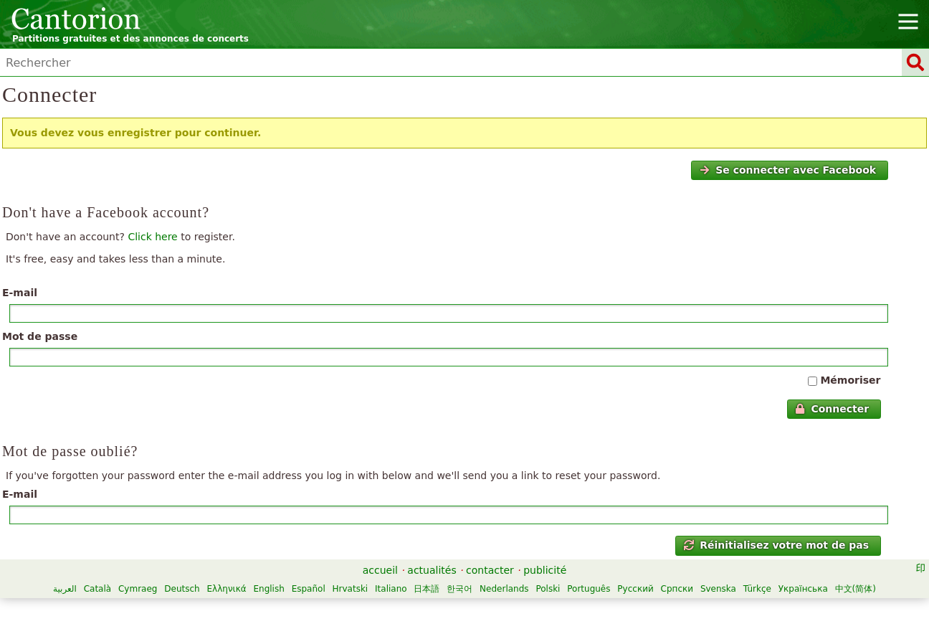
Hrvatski (350, 589)
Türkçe (757, 589)
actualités (431, 570)
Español (308, 589)
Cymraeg (137, 589)
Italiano (391, 589)
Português (588, 589)
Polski (547, 589)
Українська (803, 589)
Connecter (832, 409)
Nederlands (504, 589)
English (268, 589)
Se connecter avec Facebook (788, 170)
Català (97, 589)
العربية (65, 589)
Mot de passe (39, 336)
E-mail (19, 292)
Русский (635, 589)
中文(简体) (855, 589)
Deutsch (181, 589)
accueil (380, 570)
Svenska (718, 589)
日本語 (426, 589)
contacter (490, 570)
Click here (152, 236)
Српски (677, 589)
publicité (544, 570)
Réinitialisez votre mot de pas (776, 545)
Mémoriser (850, 380)
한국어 (459, 589)
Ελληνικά (226, 589)
